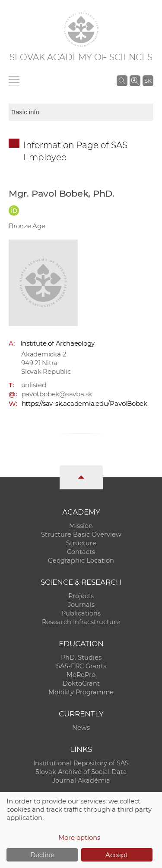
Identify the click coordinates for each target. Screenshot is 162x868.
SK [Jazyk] (148, 80)
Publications (81, 613)
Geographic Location (81, 560)
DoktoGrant (81, 683)
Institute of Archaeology (57, 343)
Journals (81, 605)
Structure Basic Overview (81, 534)
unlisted (33, 385)
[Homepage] (81, 29)
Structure (81, 543)
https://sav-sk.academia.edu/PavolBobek (84, 403)
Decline (42, 855)
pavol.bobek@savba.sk (57, 394)
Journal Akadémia (81, 780)
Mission (81, 526)
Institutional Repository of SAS (81, 763)
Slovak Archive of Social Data (81, 772)
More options (79, 837)
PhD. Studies (81, 657)
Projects (81, 596)
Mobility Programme (81, 692)
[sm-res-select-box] (81, 112)
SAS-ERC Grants (81, 666)
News (81, 728)
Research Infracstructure (81, 622)
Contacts (81, 552)
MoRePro (81, 675)
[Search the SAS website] (122, 80)
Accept (116, 855)
